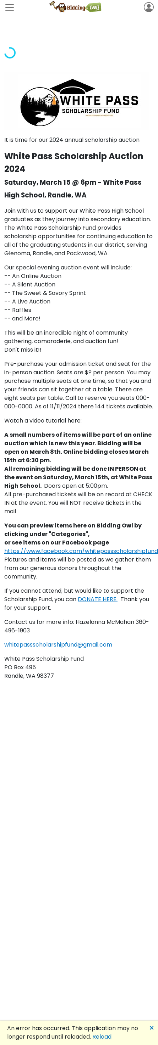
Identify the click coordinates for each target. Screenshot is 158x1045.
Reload (101, 1037)
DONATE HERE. (98, 599)
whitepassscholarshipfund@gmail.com (58, 645)
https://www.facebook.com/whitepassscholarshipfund (81, 551)
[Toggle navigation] (9, 7)
